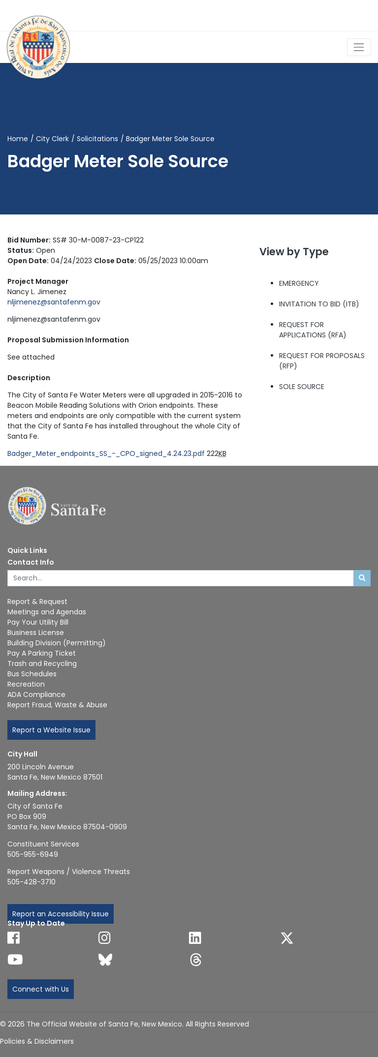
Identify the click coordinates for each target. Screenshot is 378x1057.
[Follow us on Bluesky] (105, 959)
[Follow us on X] (287, 938)
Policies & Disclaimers (37, 1041)
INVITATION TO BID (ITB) (319, 304)
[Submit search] (362, 578)
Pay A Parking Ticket (41, 653)
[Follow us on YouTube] (15, 959)
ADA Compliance (36, 694)
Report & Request (37, 601)
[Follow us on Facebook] (13, 938)
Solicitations (97, 139)
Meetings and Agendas (46, 612)
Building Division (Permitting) (56, 643)
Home (17, 139)
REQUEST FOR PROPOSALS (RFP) (322, 361)
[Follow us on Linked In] (195, 938)
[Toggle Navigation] (359, 47)
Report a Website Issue (51, 730)
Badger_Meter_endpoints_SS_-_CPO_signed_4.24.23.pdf (106, 453)
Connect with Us (40, 989)
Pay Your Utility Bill (37, 622)
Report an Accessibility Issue (60, 914)
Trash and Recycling (42, 663)
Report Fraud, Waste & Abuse (57, 705)
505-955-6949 (32, 854)
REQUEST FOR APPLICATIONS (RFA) (312, 330)
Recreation (26, 684)
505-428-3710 (31, 882)
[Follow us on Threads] (196, 959)
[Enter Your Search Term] (180, 578)
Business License (35, 632)
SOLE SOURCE (301, 387)
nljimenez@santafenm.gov (53, 302)
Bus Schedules (32, 674)
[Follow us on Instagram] (104, 938)
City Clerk (52, 139)
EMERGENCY (299, 283)
